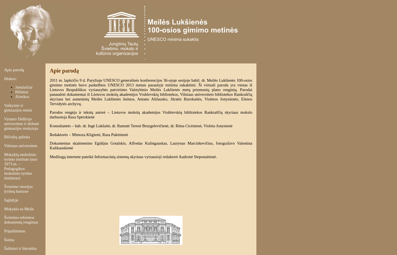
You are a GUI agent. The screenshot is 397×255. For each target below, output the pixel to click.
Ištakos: (10, 78)
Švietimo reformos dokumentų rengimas (21, 219)
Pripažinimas (14, 231)
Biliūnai (21, 92)
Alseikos (22, 96)
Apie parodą (14, 70)
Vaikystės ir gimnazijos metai (18, 107)
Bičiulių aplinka (17, 137)
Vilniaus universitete (20, 146)
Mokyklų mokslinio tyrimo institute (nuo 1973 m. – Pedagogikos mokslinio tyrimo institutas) (20, 166)
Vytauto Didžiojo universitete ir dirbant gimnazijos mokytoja (21, 124)
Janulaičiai (24, 87)
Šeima (9, 240)
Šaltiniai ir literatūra (20, 248)
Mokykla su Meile (19, 209)
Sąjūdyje (11, 200)
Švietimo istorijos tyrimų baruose (18, 188)
